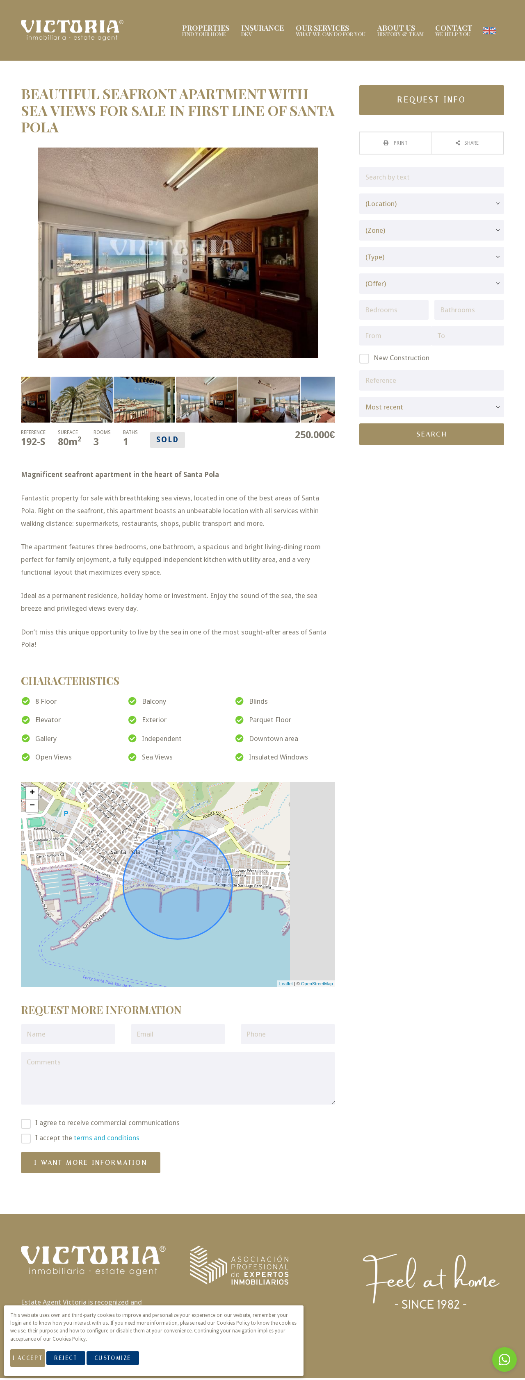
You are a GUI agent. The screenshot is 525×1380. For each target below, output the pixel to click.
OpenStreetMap (317, 985)
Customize (123, 1363)
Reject (76, 1363)
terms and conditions (106, 1139)
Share (471, 145)
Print (400, 145)
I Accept (33, 1363)
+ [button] (32, 795)
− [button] (32, 807)
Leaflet (286, 985)
